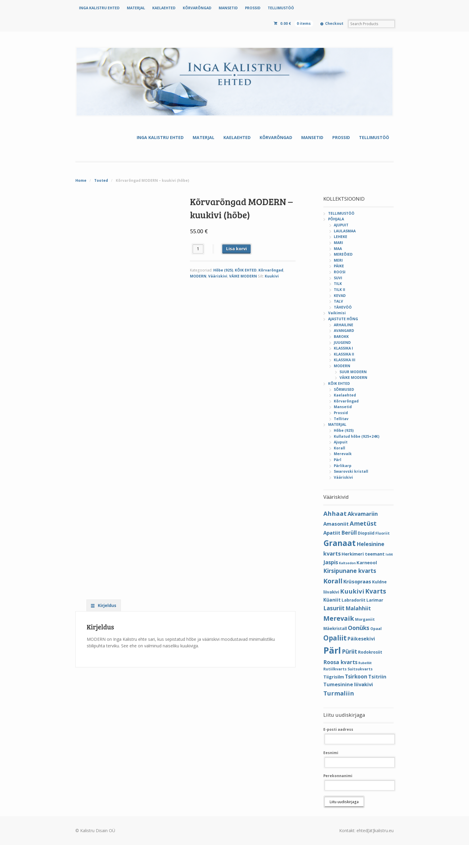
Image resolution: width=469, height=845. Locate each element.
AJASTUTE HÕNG (343, 318)
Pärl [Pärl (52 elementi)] (332, 650)
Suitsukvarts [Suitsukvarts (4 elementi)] (360, 669)
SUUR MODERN (353, 371)
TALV (338, 301)
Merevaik (343, 453)
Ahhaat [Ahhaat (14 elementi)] (335, 513)
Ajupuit (341, 442)
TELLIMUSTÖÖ (281, 7)
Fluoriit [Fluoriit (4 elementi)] (382, 533)
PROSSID (253, 7)
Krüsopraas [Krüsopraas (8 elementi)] (357, 581)
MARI (338, 242)
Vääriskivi (217, 276)
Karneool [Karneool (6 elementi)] (367, 562)
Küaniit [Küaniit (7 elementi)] (332, 600)
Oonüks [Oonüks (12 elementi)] (358, 628)
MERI (338, 260)
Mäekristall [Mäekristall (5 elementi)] (335, 628)
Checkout (334, 23)
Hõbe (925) (223, 270)
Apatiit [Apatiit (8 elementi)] (331, 532)
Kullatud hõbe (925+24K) (356, 436)
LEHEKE (340, 236)
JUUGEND (342, 342)
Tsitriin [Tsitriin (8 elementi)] (377, 676)
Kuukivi (272, 276)
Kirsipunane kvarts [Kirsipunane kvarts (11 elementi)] (349, 570)
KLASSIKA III (344, 359)
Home (80, 180)
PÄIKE (339, 266)
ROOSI (339, 271)
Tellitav (341, 418)
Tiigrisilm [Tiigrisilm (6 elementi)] (333, 677)
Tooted (101, 180)
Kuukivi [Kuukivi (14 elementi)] (352, 591)
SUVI (338, 277)
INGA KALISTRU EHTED (99, 7)
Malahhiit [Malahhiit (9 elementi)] (358, 608)
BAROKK (341, 336)
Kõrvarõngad (270, 270)
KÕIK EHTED (246, 270)
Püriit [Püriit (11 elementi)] (349, 651)
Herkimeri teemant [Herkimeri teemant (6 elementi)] (363, 554)
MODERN (198, 276)
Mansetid (343, 406)
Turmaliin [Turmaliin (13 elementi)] (338, 693)
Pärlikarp (342, 465)
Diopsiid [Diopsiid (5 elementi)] (366, 533)
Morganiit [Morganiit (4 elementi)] (365, 619)
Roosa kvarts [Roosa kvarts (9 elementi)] (340, 662)
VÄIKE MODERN (243, 276)
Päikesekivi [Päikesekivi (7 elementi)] (361, 638)
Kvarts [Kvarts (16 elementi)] (375, 591)
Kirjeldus (106, 605)
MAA (338, 248)
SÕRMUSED (344, 389)
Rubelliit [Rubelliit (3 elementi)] (365, 663)
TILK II (339, 289)
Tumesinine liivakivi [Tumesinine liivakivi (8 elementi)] (348, 684)
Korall (339, 448)
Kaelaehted (345, 395)
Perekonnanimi (337, 775)
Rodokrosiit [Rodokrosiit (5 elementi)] (370, 652)
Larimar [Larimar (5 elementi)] (374, 600)
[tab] (103, 605)
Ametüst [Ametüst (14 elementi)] (363, 523)
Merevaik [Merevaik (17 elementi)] (338, 618)
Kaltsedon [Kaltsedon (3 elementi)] (347, 563)
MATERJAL (136, 7)
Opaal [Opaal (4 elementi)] (376, 628)
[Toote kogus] (198, 249)
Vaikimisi (337, 312)
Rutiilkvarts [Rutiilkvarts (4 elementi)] (335, 669)
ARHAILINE (343, 324)
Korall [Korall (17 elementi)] (332, 580)
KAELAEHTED (164, 7)
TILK (338, 283)
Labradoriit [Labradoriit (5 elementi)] (354, 600)
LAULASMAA (345, 231)
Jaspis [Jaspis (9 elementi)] (330, 562)
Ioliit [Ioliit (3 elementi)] (389, 554)
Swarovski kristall (351, 471)
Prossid (341, 412)
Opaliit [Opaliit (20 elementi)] (335, 638)
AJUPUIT (341, 225)
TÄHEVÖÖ (343, 307)
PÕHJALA (336, 219)
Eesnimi (330, 752)
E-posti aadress (338, 729)
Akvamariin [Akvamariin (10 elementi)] (363, 513)
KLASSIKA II (344, 354)
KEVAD (340, 295)
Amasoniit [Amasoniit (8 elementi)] (336, 523)
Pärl (337, 459)
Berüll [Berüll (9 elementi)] (349, 532)
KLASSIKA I (343, 348)
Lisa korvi (236, 248)
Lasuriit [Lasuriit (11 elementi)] (334, 608)
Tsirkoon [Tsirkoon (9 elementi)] (356, 676)
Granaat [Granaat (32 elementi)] (339, 543)
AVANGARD (344, 330)
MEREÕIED (343, 254)
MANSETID (228, 7)
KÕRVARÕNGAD (197, 7)
